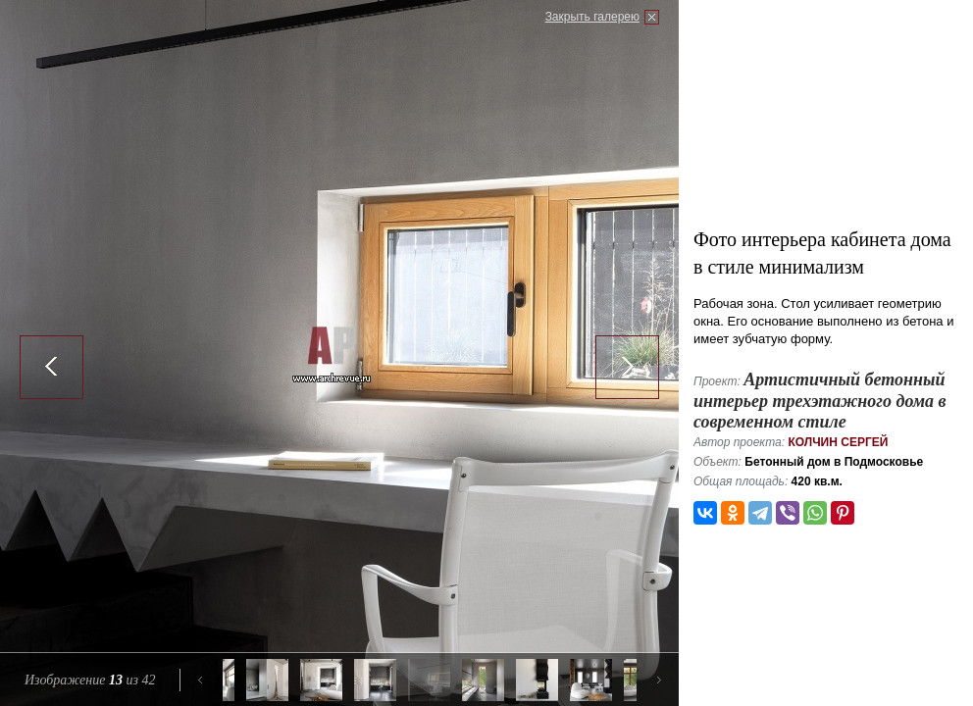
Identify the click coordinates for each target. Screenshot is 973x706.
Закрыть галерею (592, 17)
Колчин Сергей (838, 442)
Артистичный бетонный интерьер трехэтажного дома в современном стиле (820, 400)
